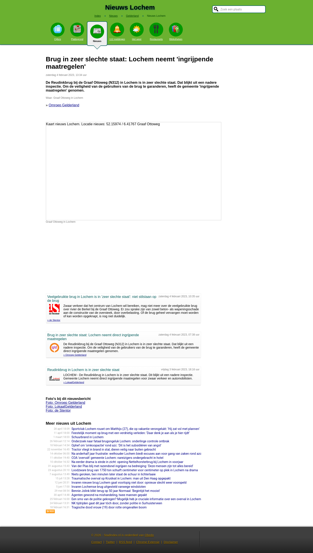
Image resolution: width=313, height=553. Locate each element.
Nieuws (97, 35)
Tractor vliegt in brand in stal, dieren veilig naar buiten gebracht (114, 449)
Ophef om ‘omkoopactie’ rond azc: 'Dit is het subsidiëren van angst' (116, 445)
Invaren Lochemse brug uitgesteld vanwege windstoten (109, 486)
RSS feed (125, 542)
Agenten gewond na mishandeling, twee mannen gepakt (109, 495)
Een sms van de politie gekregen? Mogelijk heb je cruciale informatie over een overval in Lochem (136, 499)
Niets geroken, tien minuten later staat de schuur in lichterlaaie (114, 474)
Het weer (137, 31)
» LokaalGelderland (73, 382)
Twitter (110, 542)
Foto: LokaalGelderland (64, 406)
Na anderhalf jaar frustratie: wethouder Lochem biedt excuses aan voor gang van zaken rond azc (136, 453)
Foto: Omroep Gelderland (65, 402)
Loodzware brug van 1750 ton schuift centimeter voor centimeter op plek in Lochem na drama (135, 470)
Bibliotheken (176, 31)
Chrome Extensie (147, 542)
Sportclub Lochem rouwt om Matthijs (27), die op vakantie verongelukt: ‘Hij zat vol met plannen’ (136, 429)
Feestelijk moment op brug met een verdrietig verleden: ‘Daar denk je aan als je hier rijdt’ (131, 433)
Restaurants (156, 31)
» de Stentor (53, 320)
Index (97, 15)
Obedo (149, 535)
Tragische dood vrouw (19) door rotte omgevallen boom (109, 507)
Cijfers (58, 31)
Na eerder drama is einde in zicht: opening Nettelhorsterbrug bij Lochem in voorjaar (127, 462)
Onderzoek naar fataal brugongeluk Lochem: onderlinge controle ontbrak (120, 441)
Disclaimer (171, 542)
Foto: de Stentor (58, 410)
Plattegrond (77, 31)
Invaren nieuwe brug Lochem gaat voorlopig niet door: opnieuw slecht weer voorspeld (129, 482)
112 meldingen (117, 31)
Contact (96, 542)
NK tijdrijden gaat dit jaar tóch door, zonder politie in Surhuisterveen (117, 503)
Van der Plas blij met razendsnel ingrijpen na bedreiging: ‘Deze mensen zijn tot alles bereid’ (132, 466)
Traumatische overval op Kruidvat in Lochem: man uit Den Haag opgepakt (121, 478)
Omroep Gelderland (64, 105)
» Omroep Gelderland (75, 355)
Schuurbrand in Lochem (87, 437)
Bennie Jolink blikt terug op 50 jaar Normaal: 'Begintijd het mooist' (116, 491)
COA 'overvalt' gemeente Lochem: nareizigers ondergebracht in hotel (117, 457)
